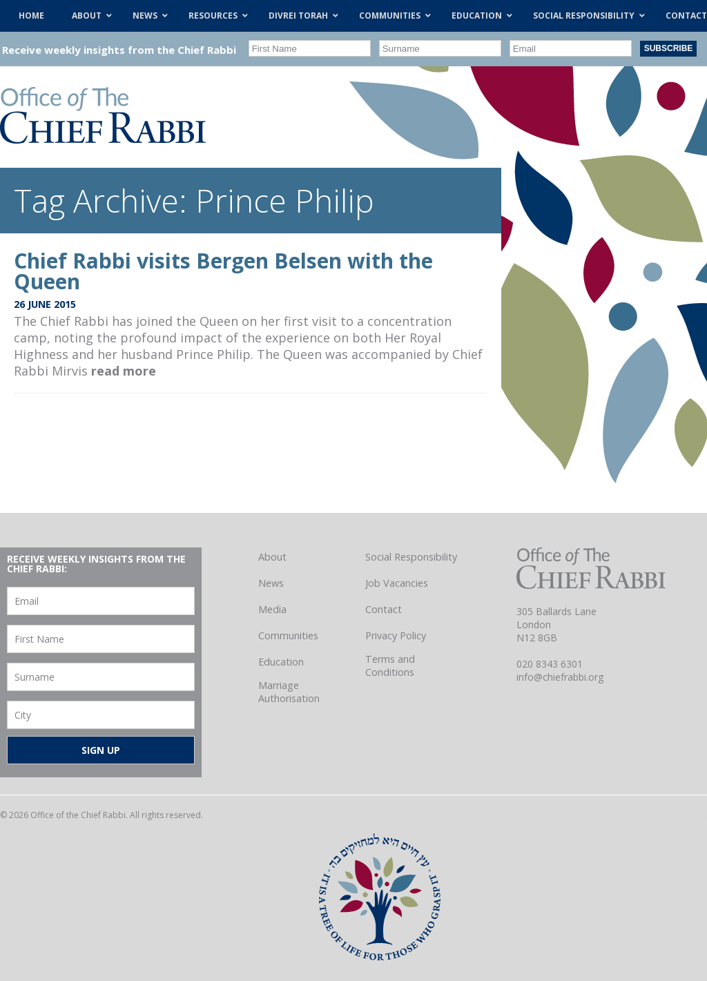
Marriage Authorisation (289, 692)
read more (123, 370)
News (271, 583)
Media (272, 609)
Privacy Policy (395, 635)
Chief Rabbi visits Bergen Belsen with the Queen (223, 270)
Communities (288, 635)
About (272, 556)
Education (281, 661)
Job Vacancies (396, 583)
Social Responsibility (411, 556)
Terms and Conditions (390, 665)
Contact (383, 609)
